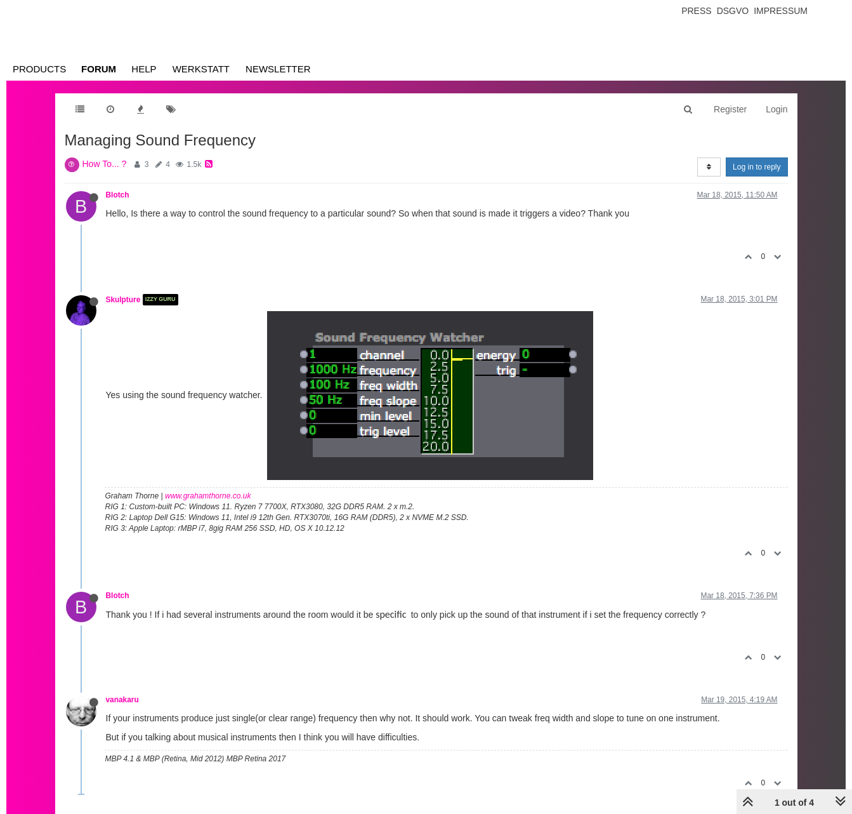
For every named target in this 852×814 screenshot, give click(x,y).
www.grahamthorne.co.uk (208, 495)
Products (39, 68)
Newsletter (278, 68)
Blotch (117, 194)
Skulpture (123, 299)
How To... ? (104, 164)
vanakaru (122, 699)
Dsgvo (733, 11)
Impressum (781, 11)
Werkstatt (201, 68)
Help (143, 68)
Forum (98, 68)
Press (696, 11)
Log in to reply (756, 167)
